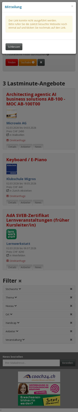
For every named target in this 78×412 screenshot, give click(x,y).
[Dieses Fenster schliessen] (72, 6)
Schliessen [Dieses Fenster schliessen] (14, 46)
